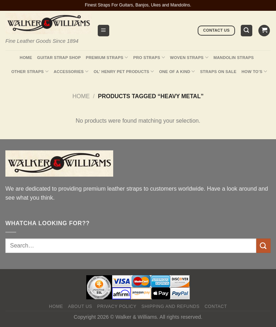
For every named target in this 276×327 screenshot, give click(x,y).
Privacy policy (116, 306)
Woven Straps (189, 57)
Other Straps (30, 71)
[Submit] (263, 246)
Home (26, 57)
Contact (215, 306)
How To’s (254, 71)
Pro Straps (149, 57)
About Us (80, 306)
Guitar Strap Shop (59, 57)
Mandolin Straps (233, 57)
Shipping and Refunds (171, 306)
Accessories (71, 71)
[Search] (247, 31)
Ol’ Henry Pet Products (123, 71)
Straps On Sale (218, 71)
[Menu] (104, 31)
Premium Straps (107, 57)
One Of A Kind (177, 71)
